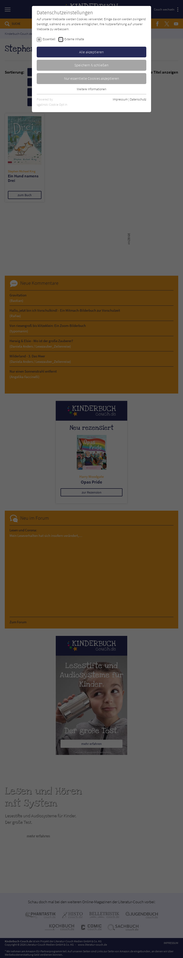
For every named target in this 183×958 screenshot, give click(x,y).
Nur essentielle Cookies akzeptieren (91, 78)
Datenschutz (138, 99)
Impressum (120, 99)
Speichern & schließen (91, 65)
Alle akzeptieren (91, 52)
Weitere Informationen (91, 89)
